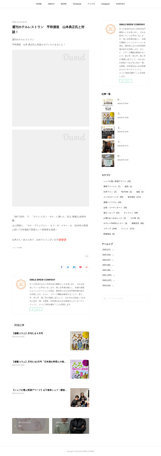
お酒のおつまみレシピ (114, 218)
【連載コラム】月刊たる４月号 (27, 333)
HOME (39, 4)
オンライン (131, 213)
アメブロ (91, 4)
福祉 (140, 192)
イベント (127, 229)
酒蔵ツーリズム (112, 202)
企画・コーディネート (115, 208)
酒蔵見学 (138, 223)
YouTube (126, 192)
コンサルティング (113, 197)
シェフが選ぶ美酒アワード (117, 181)
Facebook (77, 4)
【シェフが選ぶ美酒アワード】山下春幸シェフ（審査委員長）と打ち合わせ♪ (50, 390)
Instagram (105, 4)
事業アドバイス (111, 186)
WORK (64, 4)
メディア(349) (17, 248)
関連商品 (109, 234)
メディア (110, 229)
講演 (128, 186)
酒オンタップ (111, 213)
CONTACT (120, 4)
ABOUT (51, 4)
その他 (135, 218)
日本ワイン (110, 192)
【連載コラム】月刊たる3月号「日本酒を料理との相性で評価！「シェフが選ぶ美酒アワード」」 (60, 361)
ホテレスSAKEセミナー (115, 223)
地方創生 (134, 197)
